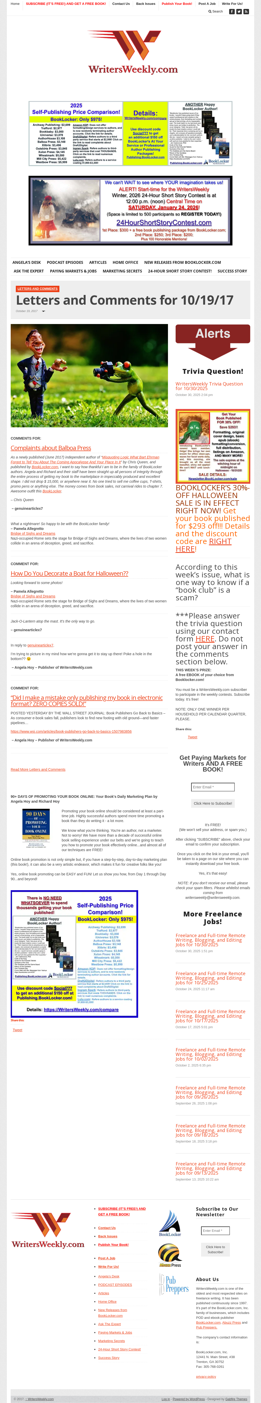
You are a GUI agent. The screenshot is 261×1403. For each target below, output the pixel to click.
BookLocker (52, 491)
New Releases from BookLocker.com (182, 262)
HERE (205, 638)
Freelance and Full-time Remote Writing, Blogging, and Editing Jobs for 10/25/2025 (210, 978)
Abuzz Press (231, 1322)
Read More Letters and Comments (38, 769)
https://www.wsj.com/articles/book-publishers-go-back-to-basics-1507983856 (71, 731)
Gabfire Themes (236, 1399)
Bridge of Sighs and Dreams (33, 533)
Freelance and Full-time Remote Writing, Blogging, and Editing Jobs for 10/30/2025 (210, 940)
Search (215, 11)
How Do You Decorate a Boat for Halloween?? (69, 573)
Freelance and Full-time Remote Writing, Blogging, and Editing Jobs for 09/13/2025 (210, 1168)
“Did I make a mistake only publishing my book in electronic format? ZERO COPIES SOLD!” (87, 700)
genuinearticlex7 (40, 645)
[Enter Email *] (213, 787)
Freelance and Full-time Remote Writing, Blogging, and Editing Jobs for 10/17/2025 (210, 1016)
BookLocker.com (45, 467)
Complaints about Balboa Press (51, 447)
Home (15, 4)
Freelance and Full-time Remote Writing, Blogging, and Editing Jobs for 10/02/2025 (210, 1054)
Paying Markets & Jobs (73, 271)
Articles (98, 262)
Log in (166, 1399)
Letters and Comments (38, 289)
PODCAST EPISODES (65, 262)
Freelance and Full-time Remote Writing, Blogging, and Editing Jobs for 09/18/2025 (210, 1130)
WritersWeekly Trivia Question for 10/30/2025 (209, 386)
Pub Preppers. (206, 1327)
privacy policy (206, 1377)
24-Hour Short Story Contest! (180, 271)
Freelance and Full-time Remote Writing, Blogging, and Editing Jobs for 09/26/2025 (210, 1092)
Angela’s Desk (26, 262)
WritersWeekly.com (39, 1399)
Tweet (17, 1030)
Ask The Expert (29, 271)
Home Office (125, 262)
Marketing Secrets (122, 271)
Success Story (232, 271)
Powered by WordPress (189, 1399)
